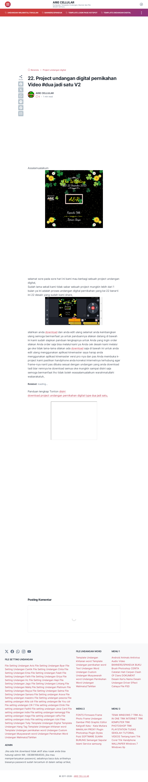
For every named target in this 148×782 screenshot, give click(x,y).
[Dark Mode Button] (141, 4)
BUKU (138, 664)
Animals (125, 657)
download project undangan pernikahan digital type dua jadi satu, (68, 395)
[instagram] (23, 652)
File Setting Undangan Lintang (48, 683)
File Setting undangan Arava (50, 694)
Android (116, 657)
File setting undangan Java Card (50, 708)
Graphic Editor (99, 722)
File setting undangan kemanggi (48, 712)
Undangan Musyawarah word (21, 733)
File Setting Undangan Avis (20, 665)
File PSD (125, 686)
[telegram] (20, 101)
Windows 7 (132, 743)
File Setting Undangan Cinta (48, 669)
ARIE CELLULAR (63, 2)
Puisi (79, 736)
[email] (20, 113)
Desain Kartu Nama (122, 679)
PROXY (92, 729)
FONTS (80, 714)
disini (62, 391)
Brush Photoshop (121, 668)
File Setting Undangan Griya (47, 676)
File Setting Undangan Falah (46, 672)
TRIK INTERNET (129, 718)
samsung (96, 743)
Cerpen (130, 672)
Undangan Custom (57, 730)
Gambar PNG (83, 722)
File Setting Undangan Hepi (44, 680)
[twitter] (20, 90)
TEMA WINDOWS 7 (122, 714)
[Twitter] (6, 652)
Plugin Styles (96, 732)
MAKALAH (82, 729)
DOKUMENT (128, 675)
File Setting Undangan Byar (50, 665)
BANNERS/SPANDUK (123, 664)
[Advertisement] (74, 42)
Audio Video (118, 661)
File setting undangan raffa (46, 715)
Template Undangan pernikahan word (26, 730)
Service (87, 743)
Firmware (89, 714)
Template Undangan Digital (46, 723)
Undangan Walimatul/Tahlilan (20, 737)
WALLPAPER (119, 743)
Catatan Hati (119, 672)
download (51, 332)
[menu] (8, 4)
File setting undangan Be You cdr (52, 701)
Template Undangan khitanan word (47, 726)
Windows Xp (118, 747)
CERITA (135, 668)
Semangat (92, 740)
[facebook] (20, 84)
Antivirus (135, 657)
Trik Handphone (127, 740)
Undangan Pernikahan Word (53, 733)
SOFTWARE (88, 736)
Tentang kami (128, 736)
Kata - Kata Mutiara (96, 725)
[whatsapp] (20, 95)
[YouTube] (29, 652)
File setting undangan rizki (45, 719)
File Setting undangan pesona (51, 697)
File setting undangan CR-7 (20, 705)
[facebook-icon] (12, 652)
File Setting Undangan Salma (49, 690)
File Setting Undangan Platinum (49, 687)
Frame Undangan (92, 718)
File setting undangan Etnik (50, 705)
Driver (127, 682)
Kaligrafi (81, 725)
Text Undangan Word (87, 668)
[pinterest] (20, 107)
